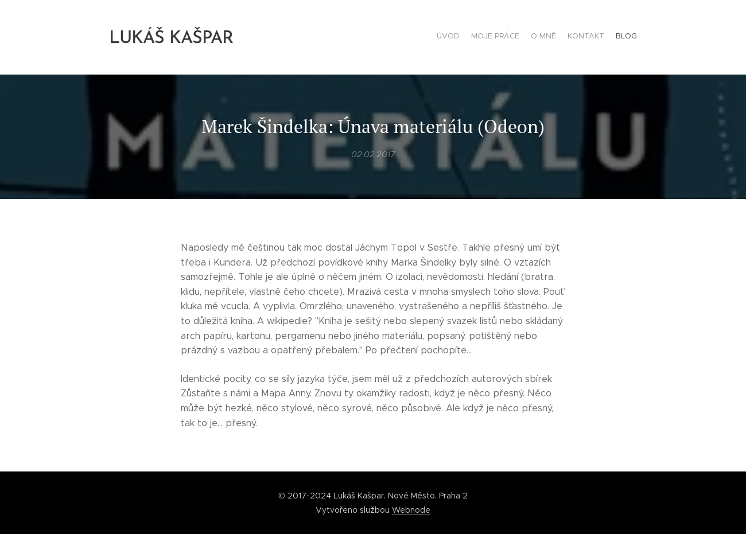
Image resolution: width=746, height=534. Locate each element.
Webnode (411, 510)
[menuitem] (592, 37)
